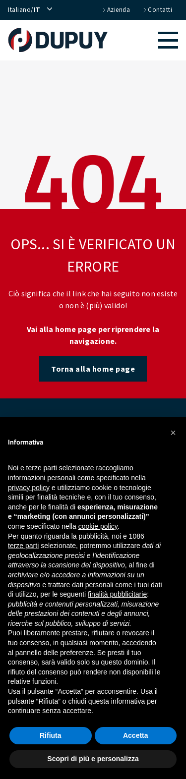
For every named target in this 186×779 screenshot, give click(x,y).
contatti (157, 10)
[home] (63, 40)
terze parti (23, 546)
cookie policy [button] (98, 526)
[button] (148, 40)
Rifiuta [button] (51, 735)
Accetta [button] (135, 735)
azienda (115, 10)
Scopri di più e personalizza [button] (92, 759)
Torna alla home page (93, 369)
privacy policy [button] (29, 488)
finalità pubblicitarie (117, 594)
